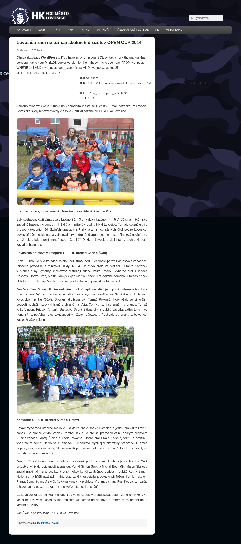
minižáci (45, 523)
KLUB (41, 29)
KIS (157, 29)
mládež (56, 523)
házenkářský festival (132, 29)
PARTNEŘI (102, 29)
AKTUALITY (24, 29)
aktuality (35, 523)
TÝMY (70, 29)
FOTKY (84, 29)
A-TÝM (56, 29)
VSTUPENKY (174, 29)
